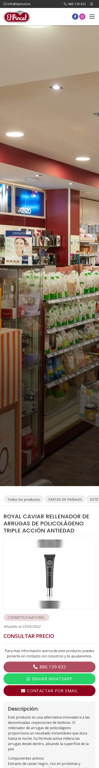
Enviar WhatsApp (52, 678)
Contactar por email (52, 690)
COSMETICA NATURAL (26, 617)
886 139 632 (53, 667)
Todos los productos (23, 499)
